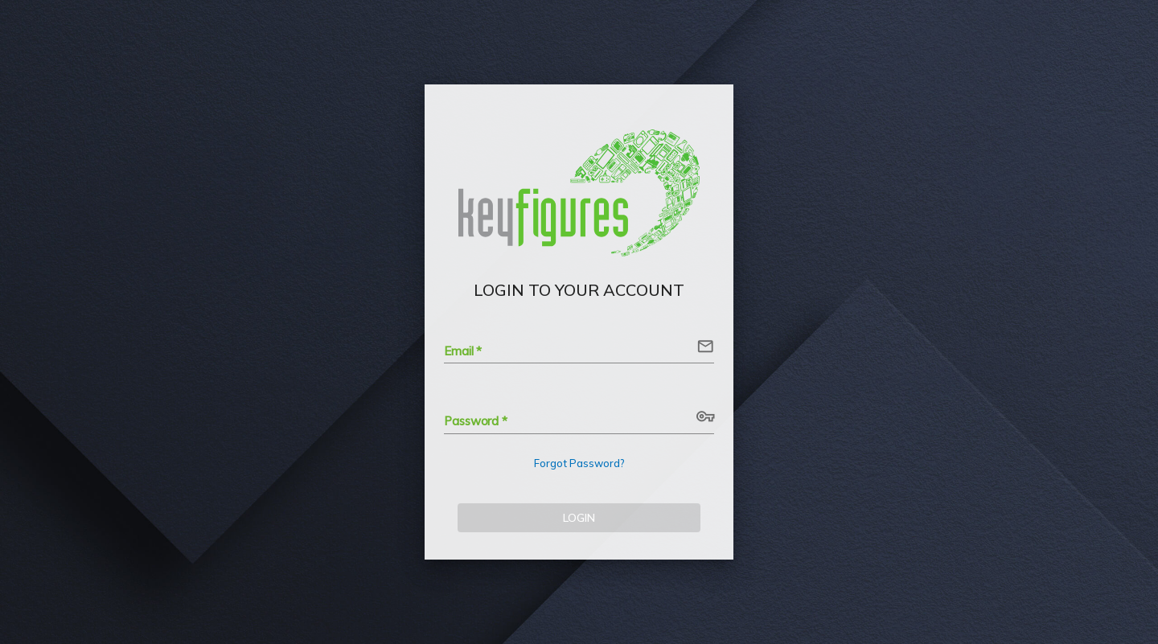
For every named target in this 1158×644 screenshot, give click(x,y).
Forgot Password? (579, 463)
